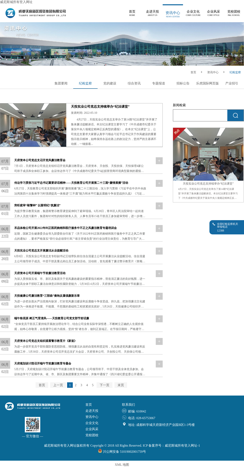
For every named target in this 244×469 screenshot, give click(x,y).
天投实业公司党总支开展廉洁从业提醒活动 (41, 250)
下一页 (104, 385)
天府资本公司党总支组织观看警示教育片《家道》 (45, 340)
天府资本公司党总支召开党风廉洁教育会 (39, 160)
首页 (42, 385)
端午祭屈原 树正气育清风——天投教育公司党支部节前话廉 (51, 318)
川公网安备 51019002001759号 (122, 451)
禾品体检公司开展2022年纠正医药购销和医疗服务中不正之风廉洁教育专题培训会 (65, 228)
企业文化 (91, 423)
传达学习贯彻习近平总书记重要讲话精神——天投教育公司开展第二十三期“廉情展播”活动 (71, 182)
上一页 (58, 385)
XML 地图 (122, 464)
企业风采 (91, 429)
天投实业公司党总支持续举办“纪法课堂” (100, 106)
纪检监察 (235, 72)
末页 (121, 385)
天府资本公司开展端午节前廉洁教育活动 (39, 273)
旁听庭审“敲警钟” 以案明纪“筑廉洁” (37, 205)
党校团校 (91, 435)
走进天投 (91, 410)
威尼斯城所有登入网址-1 (182, 445)
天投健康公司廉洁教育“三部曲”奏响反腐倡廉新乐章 (47, 295)
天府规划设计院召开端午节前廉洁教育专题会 (42, 363)
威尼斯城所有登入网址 (16, 2)
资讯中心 (213, 72)
